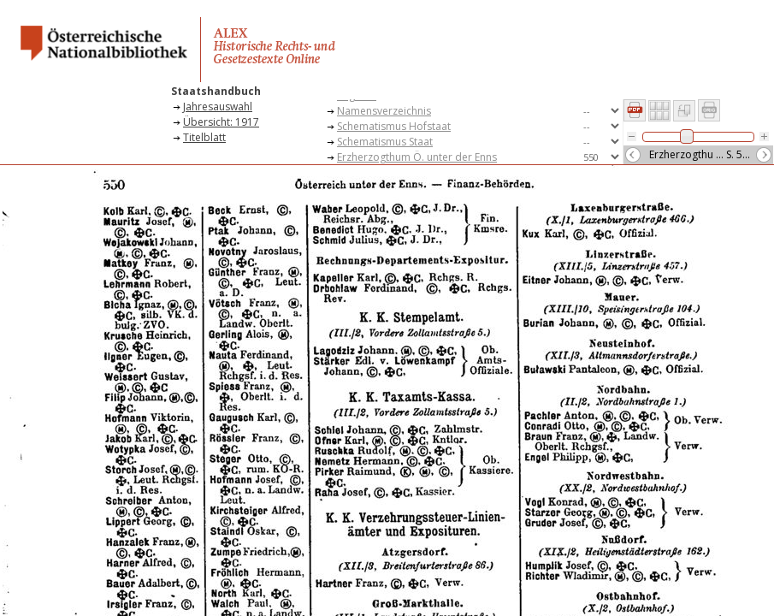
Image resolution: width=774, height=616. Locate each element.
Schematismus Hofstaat (394, 126)
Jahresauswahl (217, 106)
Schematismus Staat (385, 141)
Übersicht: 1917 (221, 122)
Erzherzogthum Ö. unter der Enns (417, 157)
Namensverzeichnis (384, 111)
